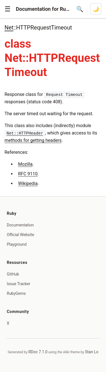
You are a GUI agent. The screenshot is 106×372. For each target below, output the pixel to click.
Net (9, 27)
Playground (17, 244)
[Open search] (80, 9)
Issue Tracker (18, 283)
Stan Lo (91, 352)
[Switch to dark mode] (95, 9)
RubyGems (16, 293)
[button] (8, 9)
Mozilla (25, 164)
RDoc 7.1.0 (37, 352)
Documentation (20, 225)
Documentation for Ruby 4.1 (43, 9)
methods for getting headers (33, 140)
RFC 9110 (28, 173)
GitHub (13, 274)
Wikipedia (28, 183)
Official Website (20, 234)
